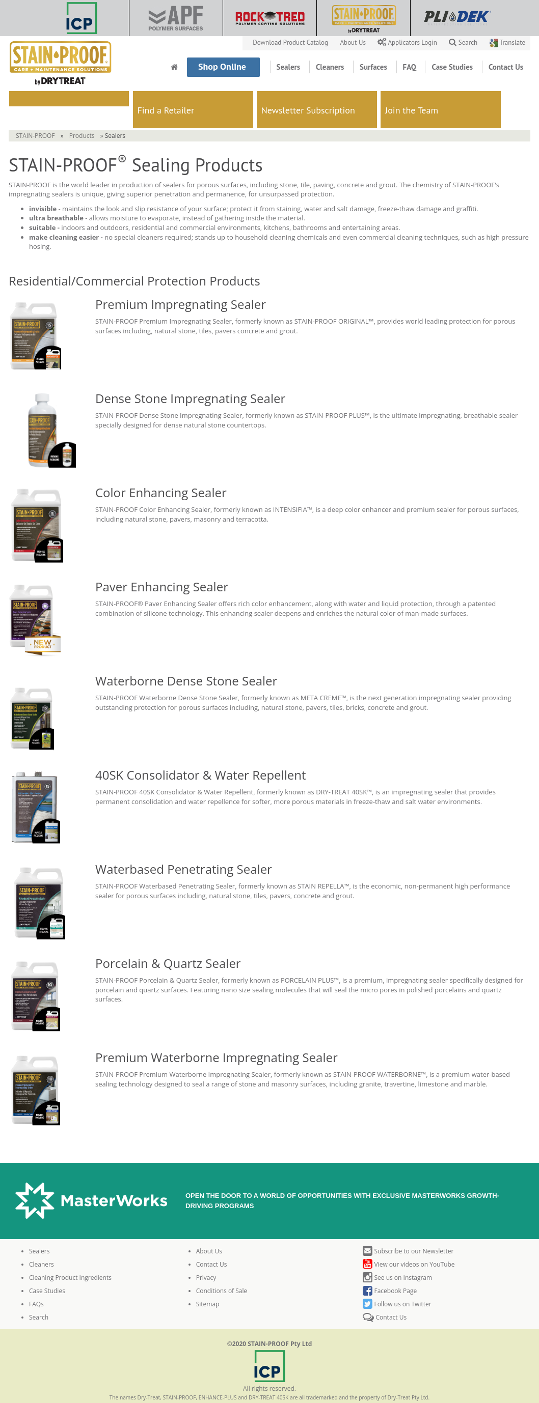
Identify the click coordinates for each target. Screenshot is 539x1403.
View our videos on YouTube (408, 1243)
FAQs (36, 1283)
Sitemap (208, 1283)
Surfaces (374, 67)
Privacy (206, 1256)
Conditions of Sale (222, 1270)
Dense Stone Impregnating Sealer (190, 377)
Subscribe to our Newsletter (408, 1230)
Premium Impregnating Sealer (180, 283)
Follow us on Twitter (397, 1283)
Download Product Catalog (291, 42)
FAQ (410, 67)
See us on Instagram (397, 1256)
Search (463, 42)
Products (82, 114)
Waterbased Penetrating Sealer (183, 848)
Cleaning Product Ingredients (70, 1256)
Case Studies (453, 67)
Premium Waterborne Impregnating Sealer (218, 1036)
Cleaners (331, 67)
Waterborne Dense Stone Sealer (186, 659)
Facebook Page (390, 1270)
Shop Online (223, 66)
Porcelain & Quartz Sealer (168, 942)
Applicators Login (408, 42)
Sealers (289, 67)
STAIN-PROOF (35, 114)
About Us (354, 42)
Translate (507, 42)
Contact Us (506, 67)
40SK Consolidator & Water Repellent (200, 754)
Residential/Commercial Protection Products (134, 259)
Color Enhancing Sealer (161, 471)
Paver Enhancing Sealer (161, 565)
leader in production (121, 163)
